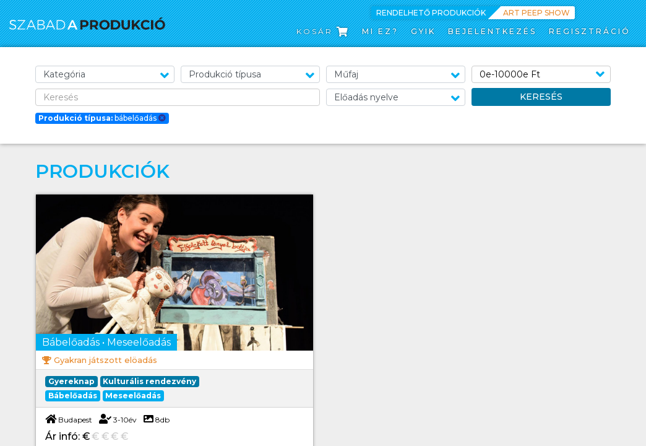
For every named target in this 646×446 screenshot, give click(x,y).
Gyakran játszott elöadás (105, 360)
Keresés (541, 96)
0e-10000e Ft (510, 74)
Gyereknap (71, 381)
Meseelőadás (133, 395)
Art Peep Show (536, 12)
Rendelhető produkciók (431, 12)
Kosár (323, 31)
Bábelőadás (72, 395)
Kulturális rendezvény (149, 381)
